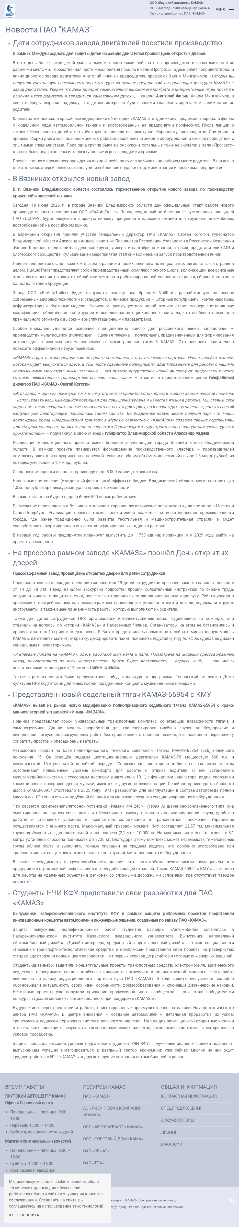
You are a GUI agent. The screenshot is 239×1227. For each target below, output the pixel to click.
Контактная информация (189, 1096)
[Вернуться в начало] (10, 11)
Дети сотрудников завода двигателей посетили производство (117, 43)
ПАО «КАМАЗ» (96, 1096)
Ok (11, 1215)
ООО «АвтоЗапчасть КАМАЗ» (113, 1126)
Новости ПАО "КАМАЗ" (48, 30)
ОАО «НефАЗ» (96, 1150)
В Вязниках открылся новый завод (71, 178)
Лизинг (169, 1132)
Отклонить (28, 1215)
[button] (224, 9)
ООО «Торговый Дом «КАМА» (113, 1138)
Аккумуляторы (177, 1120)
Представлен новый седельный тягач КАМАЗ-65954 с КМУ (112, 694)
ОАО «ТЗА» (93, 1163)
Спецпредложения (181, 1108)
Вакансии (171, 1144)
